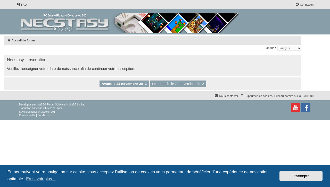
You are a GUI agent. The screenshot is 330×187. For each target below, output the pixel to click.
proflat (29, 111)
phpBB (40, 104)
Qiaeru (59, 108)
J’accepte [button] (301, 176)
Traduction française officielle (35, 108)
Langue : (270, 47)
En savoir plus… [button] (41, 179)
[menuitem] (21, 5)
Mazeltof (45, 111)
